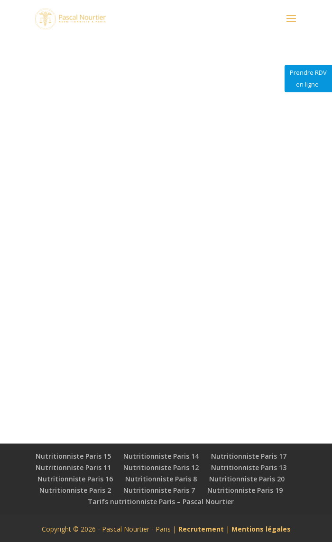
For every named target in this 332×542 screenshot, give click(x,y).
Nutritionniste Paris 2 (75, 490)
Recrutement (201, 528)
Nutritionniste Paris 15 (73, 456)
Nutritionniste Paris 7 (159, 490)
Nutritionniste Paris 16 (75, 478)
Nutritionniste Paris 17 (248, 456)
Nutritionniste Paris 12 (161, 467)
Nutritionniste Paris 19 (245, 490)
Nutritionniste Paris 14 (161, 456)
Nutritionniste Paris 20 (247, 478)
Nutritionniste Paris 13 (248, 467)
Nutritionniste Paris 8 (161, 478)
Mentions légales (261, 528)
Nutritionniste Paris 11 (73, 467)
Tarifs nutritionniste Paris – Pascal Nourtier (161, 501)
